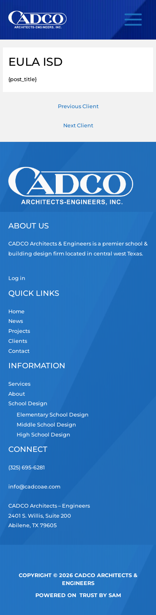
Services (19, 384)
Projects (19, 331)
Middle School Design (46, 425)
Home (16, 311)
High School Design (43, 434)
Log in (16, 278)
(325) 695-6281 (26, 467)
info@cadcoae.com (34, 487)
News (15, 321)
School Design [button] (27, 403)
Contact (19, 351)
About (16, 394)
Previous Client (78, 106)
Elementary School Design (53, 415)
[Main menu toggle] (133, 19)
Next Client (78, 125)
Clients (17, 341)
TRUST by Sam (100, 595)
